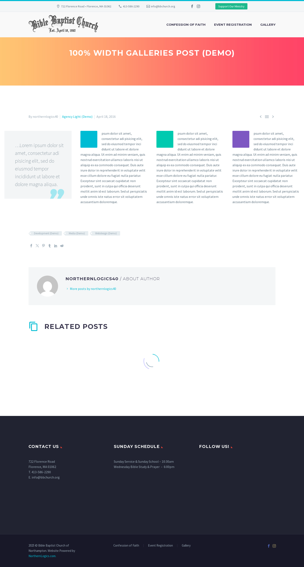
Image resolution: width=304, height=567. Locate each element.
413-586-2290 (131, 6)
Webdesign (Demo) (106, 233)
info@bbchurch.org (163, 6)
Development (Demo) (46, 233)
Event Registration (233, 25)
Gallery (268, 25)
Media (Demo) (77, 233)
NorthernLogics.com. (42, 556)
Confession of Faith (186, 25)
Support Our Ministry (231, 6)
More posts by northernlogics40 (93, 289)
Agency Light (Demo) (77, 116)
